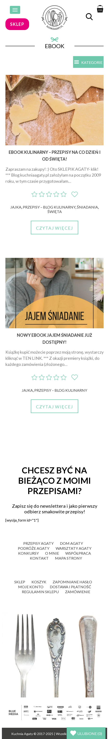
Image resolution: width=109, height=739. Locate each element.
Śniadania (87, 207)
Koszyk (38, 582)
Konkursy (28, 553)
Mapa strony (68, 558)
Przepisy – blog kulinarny (49, 207)
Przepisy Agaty (38, 543)
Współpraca (78, 553)
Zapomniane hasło (72, 582)
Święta (54, 211)
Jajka (15, 207)
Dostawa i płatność (70, 586)
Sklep (19, 582)
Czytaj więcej (54, 228)
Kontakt (39, 558)
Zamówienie (77, 591)
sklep (17, 24)
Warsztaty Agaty (73, 548)
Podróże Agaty (33, 548)
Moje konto (30, 586)
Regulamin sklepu (40, 591)
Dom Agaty (71, 543)
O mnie (52, 553)
